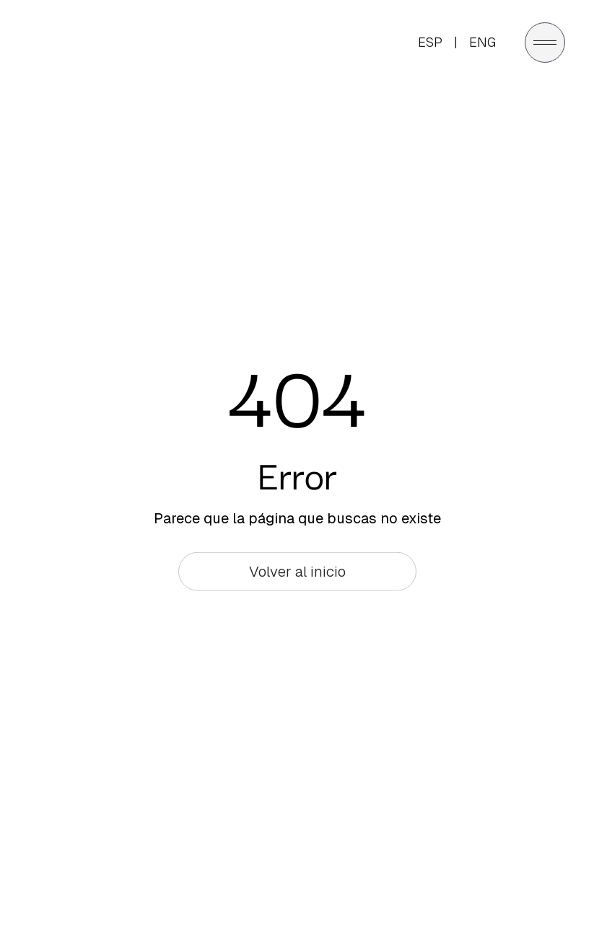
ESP (430, 41)
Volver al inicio (297, 572)
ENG (482, 41)
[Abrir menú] (545, 42)
